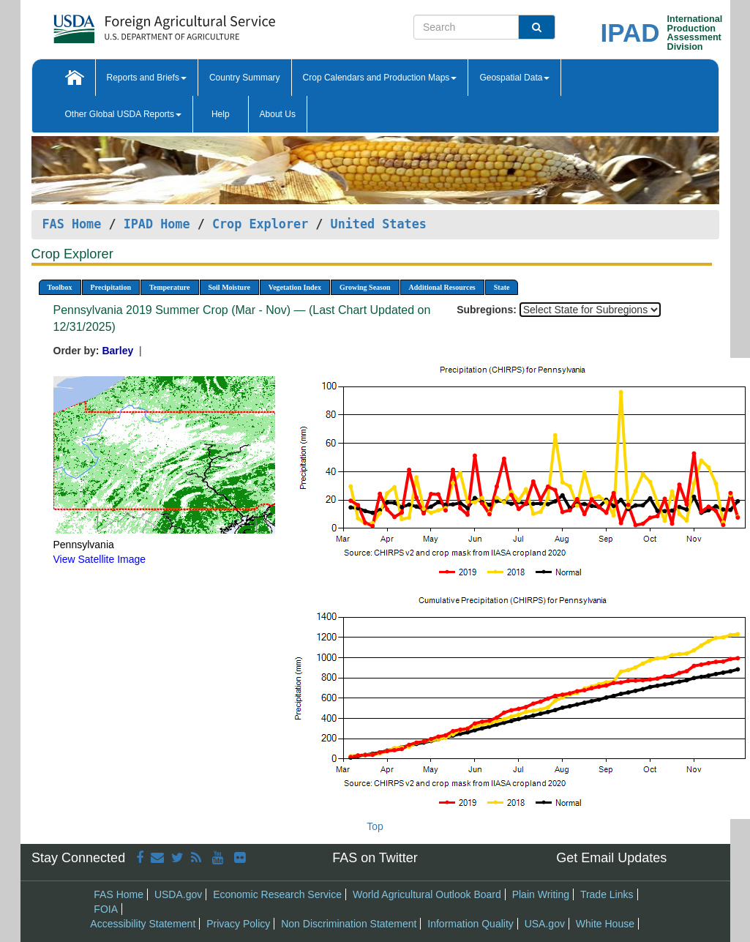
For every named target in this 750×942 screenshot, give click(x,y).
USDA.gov (178, 894)
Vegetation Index (295, 287)
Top (375, 826)
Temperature (169, 287)
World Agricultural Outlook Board (427, 894)
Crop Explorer (260, 224)
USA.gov (545, 924)
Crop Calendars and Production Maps (380, 77)
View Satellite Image (99, 559)
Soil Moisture (229, 287)
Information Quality (470, 924)
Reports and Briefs (147, 77)
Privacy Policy (238, 924)
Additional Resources (442, 287)
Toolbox (60, 287)
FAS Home (72, 224)
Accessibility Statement (142, 924)
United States (379, 224)
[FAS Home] (127, 24)
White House (605, 924)
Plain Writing (540, 894)
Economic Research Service (277, 894)
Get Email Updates (611, 858)
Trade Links (607, 894)
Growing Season (365, 287)
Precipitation (111, 287)
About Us (278, 114)
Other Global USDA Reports (123, 114)
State (502, 287)
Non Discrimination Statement (348, 924)
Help (220, 114)
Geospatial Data (514, 77)
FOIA (106, 909)
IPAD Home (157, 224)
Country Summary (244, 77)
